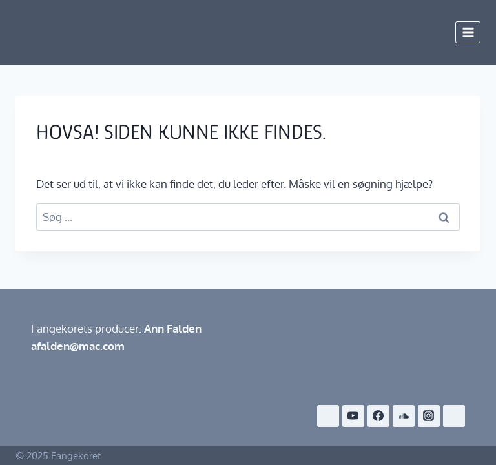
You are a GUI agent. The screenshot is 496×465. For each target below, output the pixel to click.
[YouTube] (353, 416)
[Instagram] (429, 416)
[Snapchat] (454, 416)
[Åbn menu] (467, 32)
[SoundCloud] (404, 416)
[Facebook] (378, 416)
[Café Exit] (328, 416)
